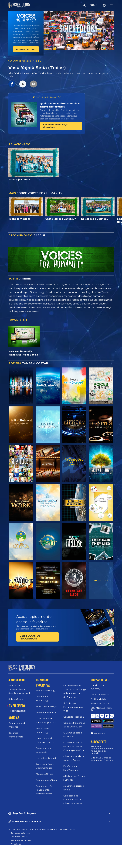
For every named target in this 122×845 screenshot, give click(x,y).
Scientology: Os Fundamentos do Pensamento (44, 787)
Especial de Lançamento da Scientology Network (19, 686)
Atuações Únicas (44, 771)
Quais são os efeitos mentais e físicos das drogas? (60, 105)
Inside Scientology (45, 687)
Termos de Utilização (20, 830)
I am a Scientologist (46, 755)
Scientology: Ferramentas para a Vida (73, 704)
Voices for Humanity (46, 709)
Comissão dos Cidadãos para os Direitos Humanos (72, 797)
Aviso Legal (16, 841)
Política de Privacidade (21, 837)
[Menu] (111, 5)
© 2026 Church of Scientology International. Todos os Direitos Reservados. (42, 826)
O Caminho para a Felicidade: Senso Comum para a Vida (73, 743)
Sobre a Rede (15, 696)
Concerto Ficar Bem (74, 714)
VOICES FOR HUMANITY (24, 61)
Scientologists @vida (47, 777)
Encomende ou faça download (55, 125)
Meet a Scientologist (46, 703)
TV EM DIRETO (17, 703)
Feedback (99, 724)
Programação (17, 707)
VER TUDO (101, 580)
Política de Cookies (19, 833)
